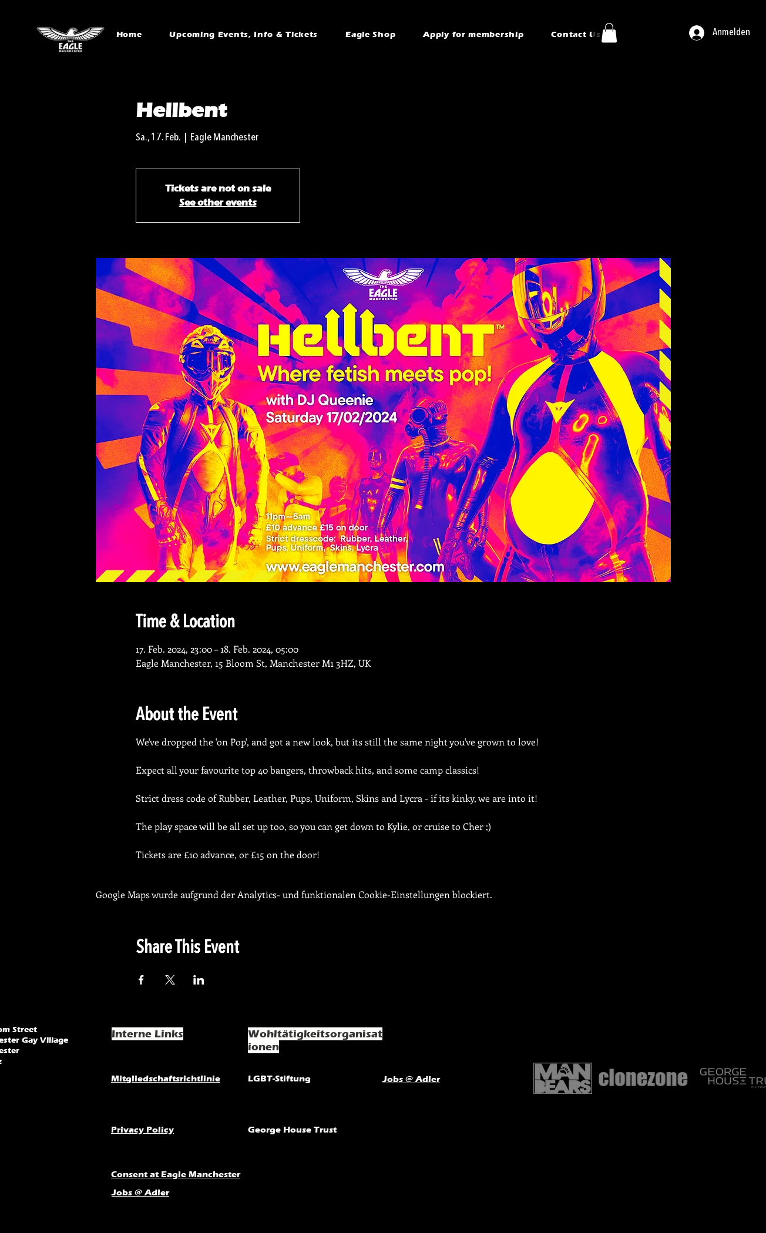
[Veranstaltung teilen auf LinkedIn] (198, 980)
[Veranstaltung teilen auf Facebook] (141, 980)
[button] (609, 32)
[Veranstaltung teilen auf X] (170, 980)
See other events (218, 202)
